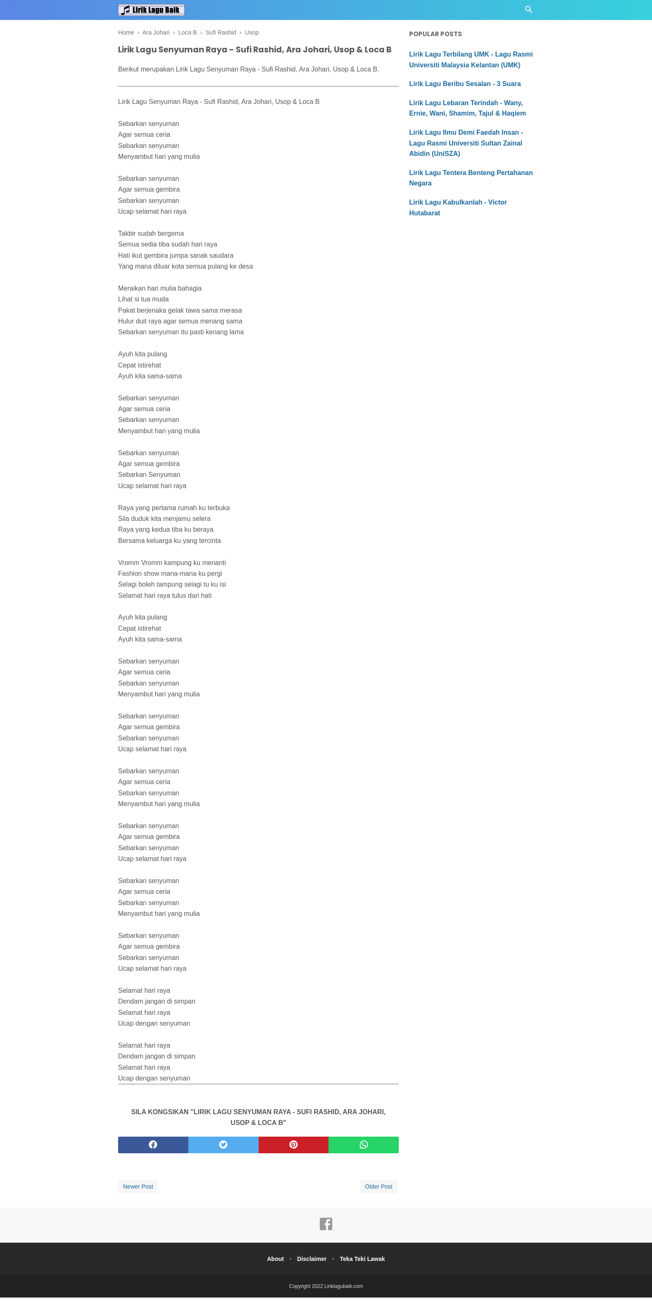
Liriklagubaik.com (343, 1299)
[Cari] (529, 11)
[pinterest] (294, 1157)
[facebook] (153, 1157)
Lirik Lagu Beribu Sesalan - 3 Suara (465, 83)
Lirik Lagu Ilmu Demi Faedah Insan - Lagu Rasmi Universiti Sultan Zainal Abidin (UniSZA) (466, 143)
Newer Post (138, 1199)
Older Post (379, 1199)
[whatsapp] (363, 1157)
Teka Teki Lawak (364, 1271)
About (272, 1271)
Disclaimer (312, 1271)
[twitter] (223, 1157)
